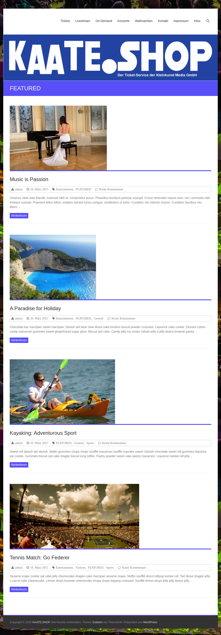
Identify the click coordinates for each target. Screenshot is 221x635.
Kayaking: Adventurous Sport (43, 433)
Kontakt (163, 21)
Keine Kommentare (111, 189)
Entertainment (64, 189)
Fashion (80, 567)
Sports (90, 442)
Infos (197, 21)
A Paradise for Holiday (35, 308)
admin (18, 189)
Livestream (82, 21)
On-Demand (104, 21)
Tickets (65, 21)
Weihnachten (143, 21)
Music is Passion (29, 179)
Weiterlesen (19, 215)
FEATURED (83, 189)
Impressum (181, 21)
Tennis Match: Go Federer (39, 557)
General (98, 318)
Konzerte (123, 21)
